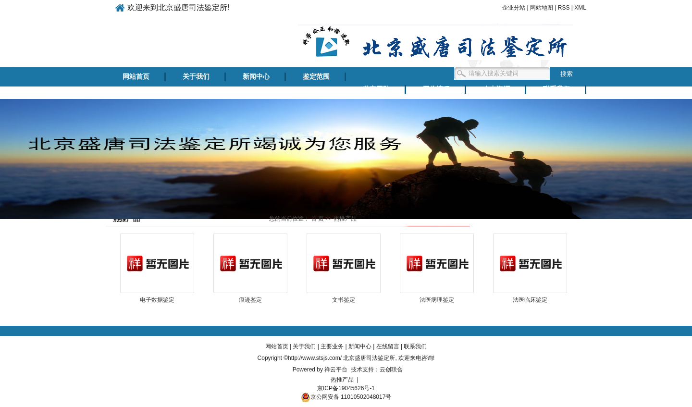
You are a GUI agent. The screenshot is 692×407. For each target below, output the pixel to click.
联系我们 (556, 89)
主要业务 (332, 346)
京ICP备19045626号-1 (346, 388)
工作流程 (436, 89)
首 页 (317, 218)
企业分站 (513, 7)
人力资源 (496, 89)
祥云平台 (335, 369)
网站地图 (541, 7)
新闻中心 (256, 76)
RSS (564, 7)
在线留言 (387, 346)
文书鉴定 (343, 299)
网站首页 (136, 76)
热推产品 (342, 379)
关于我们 (196, 76)
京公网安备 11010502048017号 (346, 397)
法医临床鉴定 (530, 299)
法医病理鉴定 (437, 299)
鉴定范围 (316, 76)
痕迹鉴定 (250, 299)
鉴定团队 (376, 89)
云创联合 (391, 369)
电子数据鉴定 (157, 299)
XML (580, 7)
